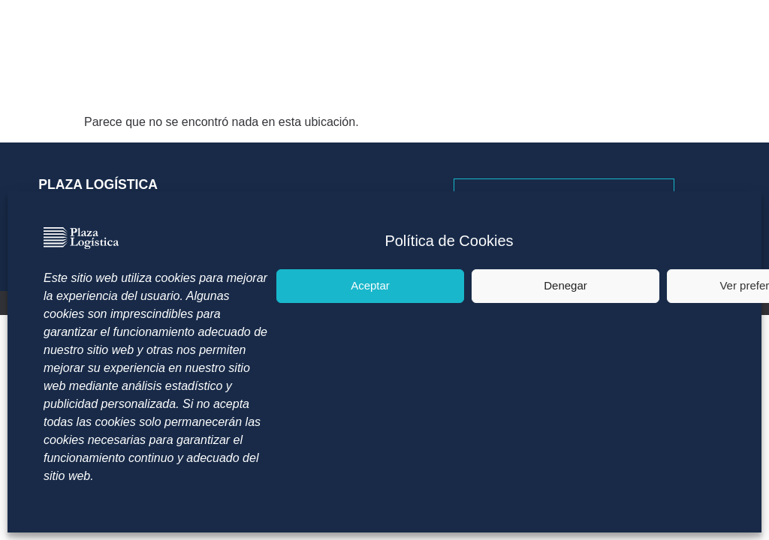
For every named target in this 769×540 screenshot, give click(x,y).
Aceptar (370, 285)
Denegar (565, 285)
